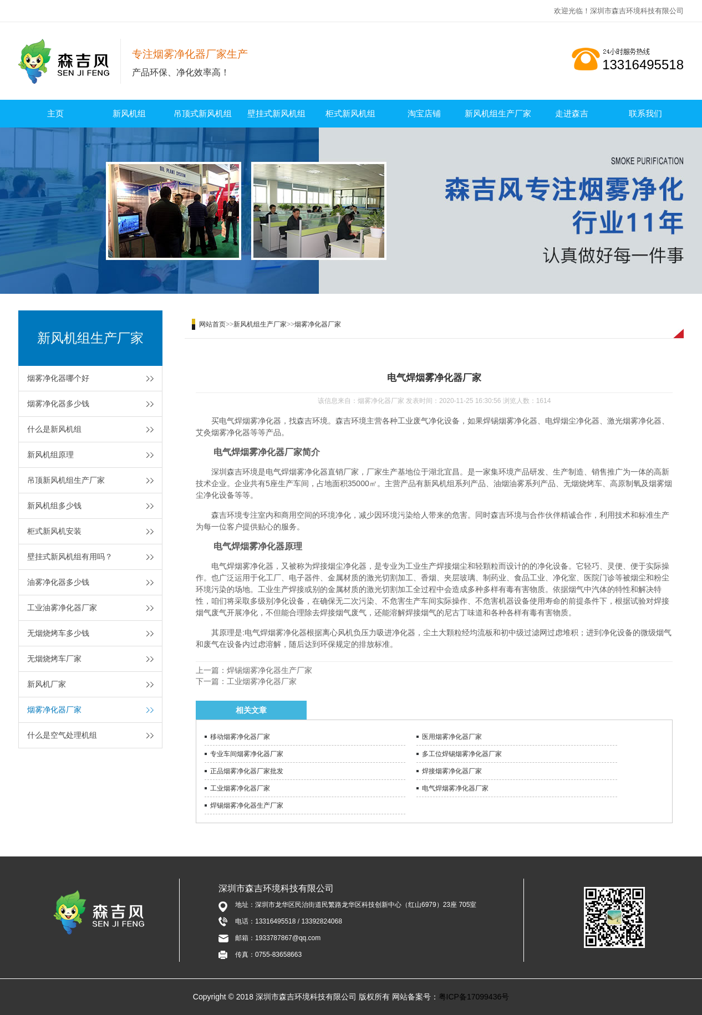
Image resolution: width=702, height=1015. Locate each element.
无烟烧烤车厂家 (54, 658)
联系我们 (645, 113)
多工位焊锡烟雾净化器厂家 (462, 754)
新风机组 (129, 113)
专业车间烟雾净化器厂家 (246, 754)
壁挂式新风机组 (276, 113)
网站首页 (212, 324)
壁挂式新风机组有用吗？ (70, 556)
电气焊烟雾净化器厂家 (455, 788)
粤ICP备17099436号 (474, 996)
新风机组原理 (50, 454)
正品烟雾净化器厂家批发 (246, 771)
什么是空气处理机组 (62, 735)
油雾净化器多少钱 (58, 582)
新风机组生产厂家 (498, 113)
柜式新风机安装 (54, 531)
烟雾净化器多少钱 (58, 403)
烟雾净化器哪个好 (58, 378)
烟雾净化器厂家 (54, 709)
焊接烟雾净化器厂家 (452, 771)
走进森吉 (571, 113)
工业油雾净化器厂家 (62, 607)
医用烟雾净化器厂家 (452, 737)
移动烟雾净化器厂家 (240, 737)
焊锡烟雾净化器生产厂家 (269, 670)
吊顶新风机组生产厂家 (66, 480)
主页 (55, 113)
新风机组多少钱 (54, 505)
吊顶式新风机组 (203, 113)
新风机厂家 (46, 684)
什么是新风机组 (54, 429)
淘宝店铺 (424, 113)
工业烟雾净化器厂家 (262, 681)
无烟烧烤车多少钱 (58, 633)
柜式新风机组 (350, 113)
